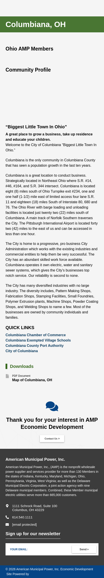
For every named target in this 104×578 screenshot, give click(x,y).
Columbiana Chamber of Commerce (36, 335)
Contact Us (50, 438)
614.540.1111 (22, 517)
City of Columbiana (22, 351)
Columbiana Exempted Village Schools (38, 340)
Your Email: (18, 549)
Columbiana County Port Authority (35, 346)
